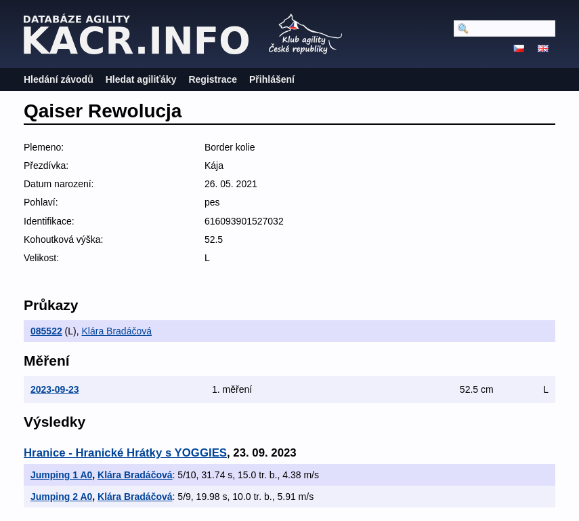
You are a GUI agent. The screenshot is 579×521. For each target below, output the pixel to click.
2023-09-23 (54, 389)
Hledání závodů (58, 79)
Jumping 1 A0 (61, 474)
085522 (46, 331)
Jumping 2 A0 (61, 496)
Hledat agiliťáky (141, 79)
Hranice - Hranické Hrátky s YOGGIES (125, 452)
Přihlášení (272, 79)
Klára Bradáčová (117, 331)
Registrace (212, 79)
